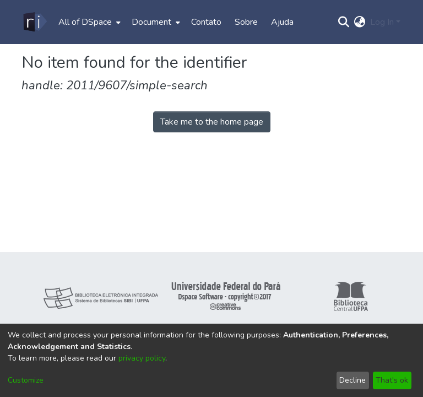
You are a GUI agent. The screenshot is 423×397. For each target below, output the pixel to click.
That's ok (392, 380)
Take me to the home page (211, 122)
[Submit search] (344, 22)
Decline (352, 380)
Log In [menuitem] (382, 22)
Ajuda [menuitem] (282, 22)
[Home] (34, 22)
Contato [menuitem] (206, 22)
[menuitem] (88, 22)
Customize (26, 380)
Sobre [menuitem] (246, 22)
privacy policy (141, 358)
